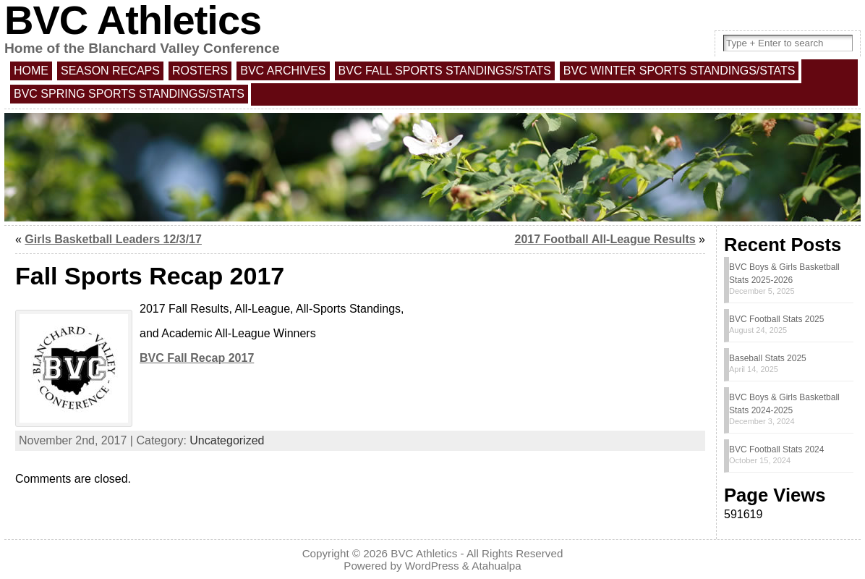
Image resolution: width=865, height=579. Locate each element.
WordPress (432, 565)
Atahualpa (496, 565)
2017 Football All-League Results (605, 239)
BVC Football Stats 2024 (776, 449)
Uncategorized (226, 440)
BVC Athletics (424, 553)
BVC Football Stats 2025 (776, 319)
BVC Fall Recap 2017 (197, 358)
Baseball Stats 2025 (767, 358)
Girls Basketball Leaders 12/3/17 (113, 239)
